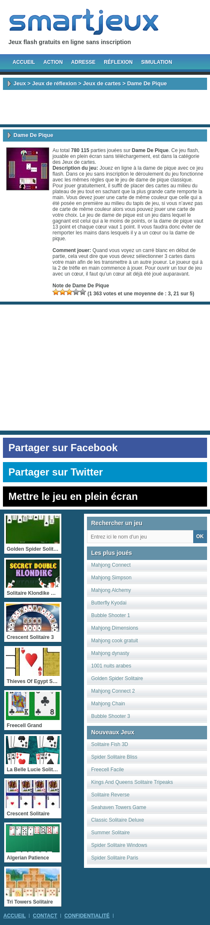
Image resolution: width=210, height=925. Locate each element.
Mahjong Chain (108, 704)
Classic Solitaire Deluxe (117, 820)
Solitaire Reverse (110, 795)
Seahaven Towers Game (118, 807)
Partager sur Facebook (63, 447)
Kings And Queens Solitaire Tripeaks (132, 782)
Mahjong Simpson (111, 578)
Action (53, 62)
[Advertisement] (105, 107)
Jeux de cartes (102, 83)
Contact (45, 916)
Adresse (83, 62)
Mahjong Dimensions (114, 628)
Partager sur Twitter (55, 472)
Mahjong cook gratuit (114, 641)
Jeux (19, 83)
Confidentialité (87, 916)
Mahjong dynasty (110, 653)
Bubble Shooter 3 (110, 716)
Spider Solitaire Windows (119, 845)
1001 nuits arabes (111, 666)
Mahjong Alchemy (111, 590)
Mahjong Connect (111, 565)
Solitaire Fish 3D (109, 744)
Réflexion (118, 62)
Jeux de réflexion (54, 83)
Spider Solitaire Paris (114, 858)
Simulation (156, 62)
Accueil (24, 62)
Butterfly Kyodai (108, 603)
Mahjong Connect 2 (113, 691)
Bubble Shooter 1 (110, 615)
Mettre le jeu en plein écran (73, 496)
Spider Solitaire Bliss (114, 757)
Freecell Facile (107, 770)
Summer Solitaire (110, 833)
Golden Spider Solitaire (117, 678)
